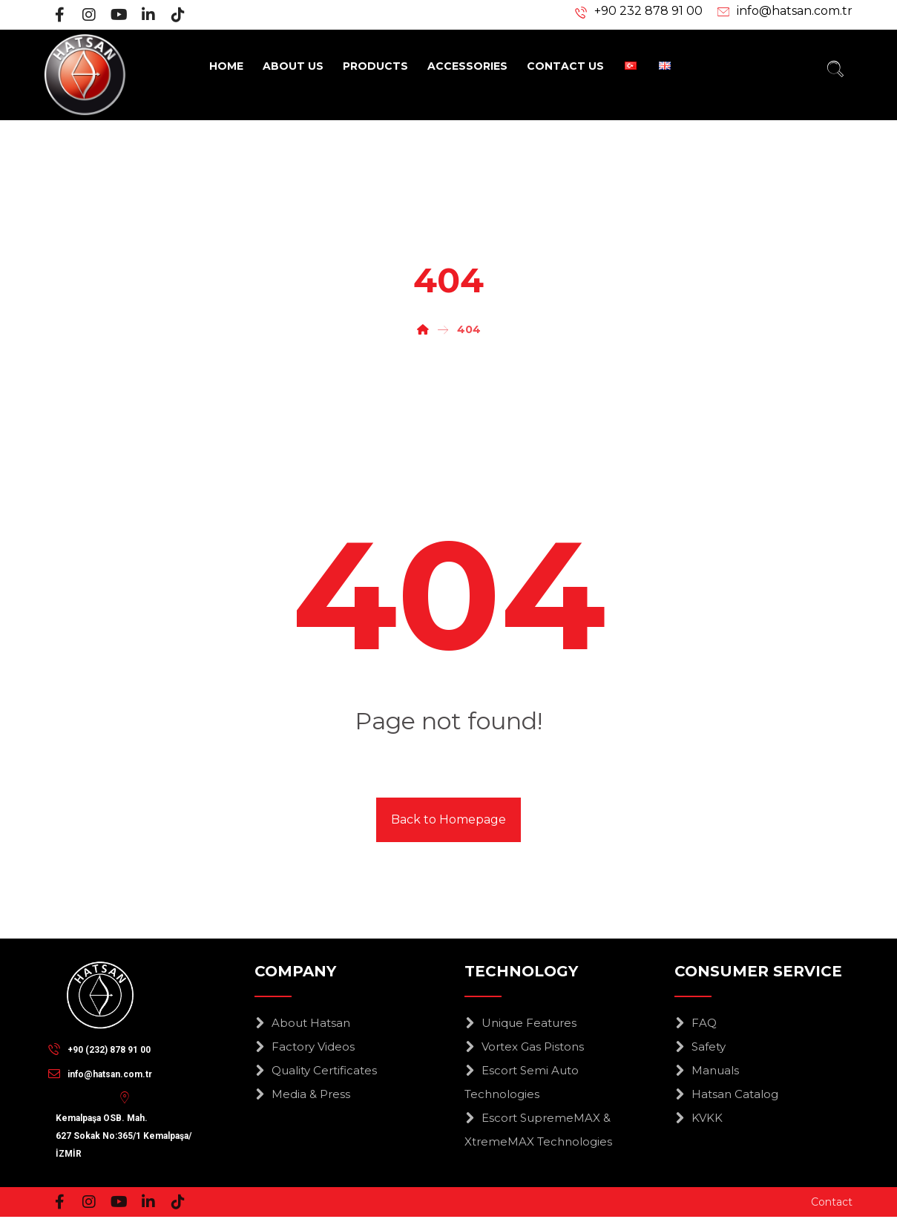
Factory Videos (304, 1047)
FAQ (695, 1023)
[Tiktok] (178, 15)
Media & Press (302, 1095)
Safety (700, 1047)
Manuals (706, 1071)
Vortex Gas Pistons (524, 1047)
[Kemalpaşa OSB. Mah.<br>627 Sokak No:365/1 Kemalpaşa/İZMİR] (127, 1098)
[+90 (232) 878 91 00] (103, 1049)
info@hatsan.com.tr (794, 12)
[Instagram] (89, 15)
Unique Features (520, 1023)
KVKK (698, 1118)
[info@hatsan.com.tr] (103, 1073)
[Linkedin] (148, 15)
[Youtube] (119, 15)
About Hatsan (302, 1023)
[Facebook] (59, 15)
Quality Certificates (315, 1071)
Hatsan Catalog (726, 1095)
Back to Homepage (448, 820)
